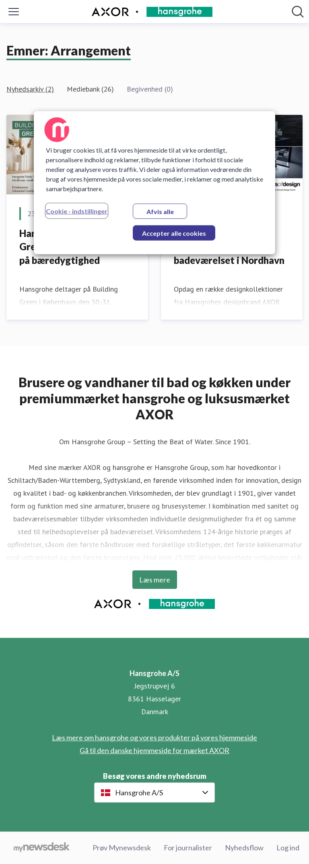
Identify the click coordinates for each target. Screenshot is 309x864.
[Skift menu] (14, 11)
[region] (154, 182)
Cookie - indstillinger (76, 210)
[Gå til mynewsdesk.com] (42, 848)
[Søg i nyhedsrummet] (297, 11)
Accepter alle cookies (174, 233)
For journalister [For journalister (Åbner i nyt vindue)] (188, 847)
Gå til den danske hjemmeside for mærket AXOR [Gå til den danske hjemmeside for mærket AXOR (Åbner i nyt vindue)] (154, 750)
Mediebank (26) (90, 89)
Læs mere (154, 579)
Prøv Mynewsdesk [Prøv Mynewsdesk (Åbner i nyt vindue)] (122, 847)
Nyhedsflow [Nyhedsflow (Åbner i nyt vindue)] (244, 847)
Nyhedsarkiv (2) (30, 89)
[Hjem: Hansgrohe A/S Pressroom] (152, 11)
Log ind (287, 847)
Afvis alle (160, 211)
